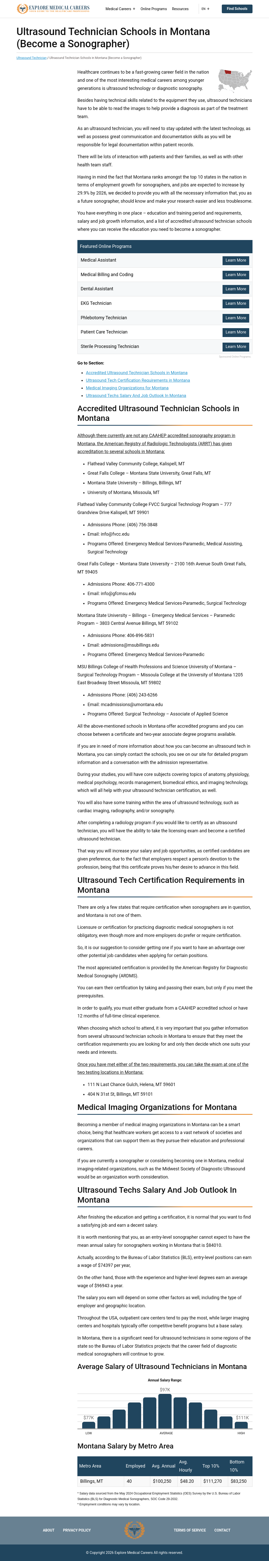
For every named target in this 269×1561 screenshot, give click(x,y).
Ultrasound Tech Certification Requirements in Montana (138, 380)
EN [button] (205, 9)
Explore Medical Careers (133, 1553)
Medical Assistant (98, 260)
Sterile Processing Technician (110, 346)
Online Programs (154, 9)
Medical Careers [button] (121, 9)
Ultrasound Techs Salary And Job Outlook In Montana (136, 395)
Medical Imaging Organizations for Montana (127, 387)
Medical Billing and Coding (107, 274)
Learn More (236, 260)
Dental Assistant (97, 288)
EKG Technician (96, 303)
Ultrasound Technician (31, 58)
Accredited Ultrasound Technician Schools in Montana (137, 372)
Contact (222, 1530)
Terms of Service (190, 1530)
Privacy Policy (77, 1530)
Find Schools (237, 9)
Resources (180, 9)
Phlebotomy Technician (104, 317)
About (49, 1530)
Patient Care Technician (104, 332)
